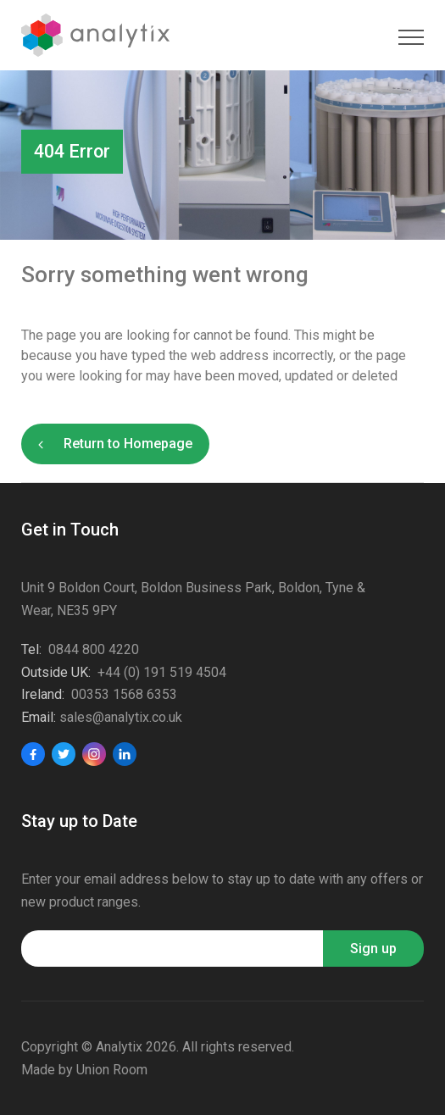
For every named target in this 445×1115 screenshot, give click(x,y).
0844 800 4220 (93, 649)
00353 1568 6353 (124, 694)
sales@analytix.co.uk (120, 717)
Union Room (111, 1070)
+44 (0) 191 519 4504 (161, 672)
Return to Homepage (128, 443)
